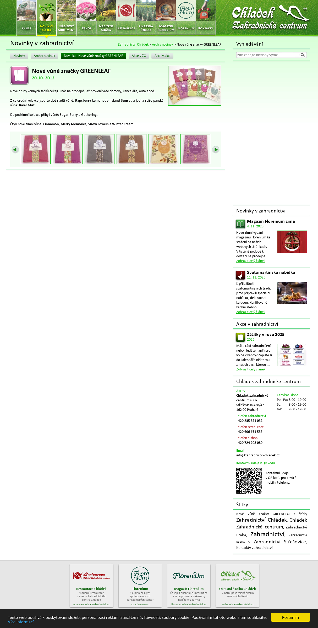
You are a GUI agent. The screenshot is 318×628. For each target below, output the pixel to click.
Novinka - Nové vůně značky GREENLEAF (93, 56)
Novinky (19, 56)
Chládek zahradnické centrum (268, 381)
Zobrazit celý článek (250, 261)
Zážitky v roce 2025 (265, 334)
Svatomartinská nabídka (271, 272)
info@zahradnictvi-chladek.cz (258, 455)
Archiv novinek (162, 45)
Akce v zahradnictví (257, 324)
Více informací (21, 622)
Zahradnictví (267, 534)
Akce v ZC (139, 56)
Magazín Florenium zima (271, 221)
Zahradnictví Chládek (133, 45)
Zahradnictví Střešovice (280, 542)
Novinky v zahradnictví (261, 211)
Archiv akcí (162, 56)
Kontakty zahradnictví (254, 548)
